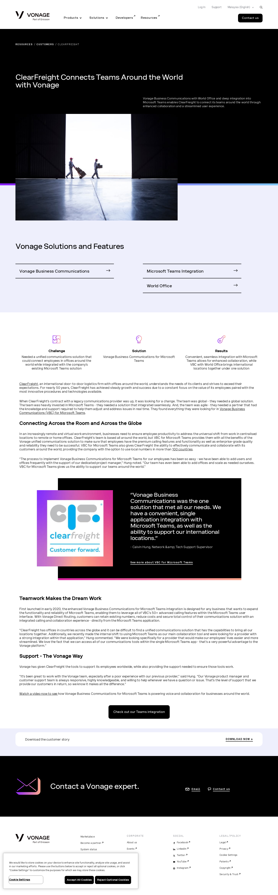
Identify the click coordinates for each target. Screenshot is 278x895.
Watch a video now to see (38, 694)
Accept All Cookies (79, 879)
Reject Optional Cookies (113, 879)
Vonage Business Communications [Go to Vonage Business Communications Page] (54, 271)
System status (89, 849)
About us (132, 842)
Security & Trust (229, 874)
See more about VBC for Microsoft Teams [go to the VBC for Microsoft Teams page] (161, 562)
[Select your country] (239, 7)
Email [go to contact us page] (196, 789)
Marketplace (88, 836)
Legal (223, 842)
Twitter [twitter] (181, 855)
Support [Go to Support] (216, 7)
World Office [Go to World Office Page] (159, 285)
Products (71, 17)
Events (131, 849)
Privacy (224, 849)
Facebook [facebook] (182, 842)
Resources (149, 17)
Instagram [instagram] (182, 868)
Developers (124, 17)
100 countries (182, 449)
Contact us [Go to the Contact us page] (250, 18)
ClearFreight (28, 384)
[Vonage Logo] (32, 16)
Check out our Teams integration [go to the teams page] (139, 712)
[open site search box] (261, 7)
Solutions (96, 17)
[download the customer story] (239, 739)
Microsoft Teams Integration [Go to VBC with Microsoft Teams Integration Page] (175, 271)
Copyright (225, 868)
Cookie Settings (228, 855)
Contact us (221, 789)
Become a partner (91, 843)
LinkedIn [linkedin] (181, 849)
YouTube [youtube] (181, 861)
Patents (224, 861)
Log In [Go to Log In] (201, 7)
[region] (70, 871)
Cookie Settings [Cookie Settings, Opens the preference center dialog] (19, 879)
